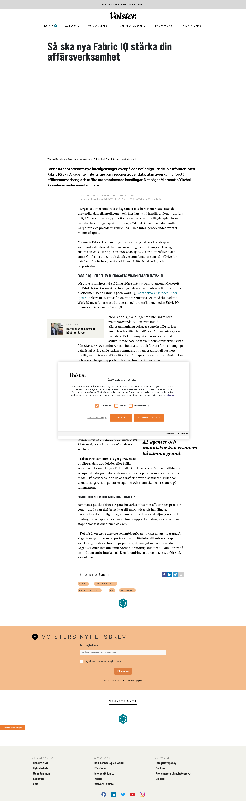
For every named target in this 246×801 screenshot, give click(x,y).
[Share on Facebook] (164, 574)
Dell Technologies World (109, 763)
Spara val (121, 418)
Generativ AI (40, 763)
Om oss (160, 779)
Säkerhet (38, 779)
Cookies (160, 768)
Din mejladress (89, 645)
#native (83, 583)
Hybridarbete (40, 768)
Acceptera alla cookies (149, 418)
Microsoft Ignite (104, 773)
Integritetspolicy (166, 763)
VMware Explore (104, 784)
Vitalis (98, 779)
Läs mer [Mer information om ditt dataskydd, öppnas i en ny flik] (170, 395)
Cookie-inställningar (13, 728)
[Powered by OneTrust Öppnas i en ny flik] (176, 434)
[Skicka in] (123, 671)
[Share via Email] (181, 574)
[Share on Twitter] (175, 574)
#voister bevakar (105, 583)
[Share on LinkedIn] (169, 574)
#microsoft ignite (89, 590)
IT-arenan (100, 768)
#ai (112, 590)
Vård (35, 784)
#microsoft (127, 590)
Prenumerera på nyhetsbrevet (173, 773)
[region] (123, 400)
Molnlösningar (41, 773)
